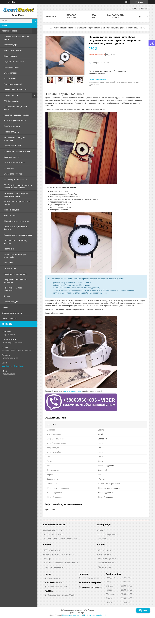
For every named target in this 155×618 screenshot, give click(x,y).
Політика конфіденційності (95, 615)
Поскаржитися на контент (72, 615)
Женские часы (104, 550)
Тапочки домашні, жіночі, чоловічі (15, 241)
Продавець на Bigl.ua (77, 613)
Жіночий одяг (10, 215)
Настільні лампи (11, 268)
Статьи (5, 307)
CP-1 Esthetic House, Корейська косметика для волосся (18, 186)
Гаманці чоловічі (11, 67)
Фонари (48, 558)
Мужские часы (104, 554)
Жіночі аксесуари (11, 209)
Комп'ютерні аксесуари (14, 162)
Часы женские (10, 78)
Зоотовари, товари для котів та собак (17, 202)
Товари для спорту (12, 145)
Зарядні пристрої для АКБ (15, 179)
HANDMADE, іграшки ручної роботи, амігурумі (16, 194)
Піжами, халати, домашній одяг (18, 235)
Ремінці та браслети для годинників (15, 255)
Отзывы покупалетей (108, 534)
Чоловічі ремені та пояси (15, 89)
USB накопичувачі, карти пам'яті (15, 108)
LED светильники (52, 550)
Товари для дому (11, 131)
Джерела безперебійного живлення (15, 280)
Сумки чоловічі (10, 73)
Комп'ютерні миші (12, 126)
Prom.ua (91, 610)
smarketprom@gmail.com (13, 366)
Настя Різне (9, 248)
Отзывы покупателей (12, 313)
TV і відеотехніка (11, 101)
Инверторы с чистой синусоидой (59, 554)
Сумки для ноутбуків (13, 173)
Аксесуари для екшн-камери (17, 115)
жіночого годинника (72, 391)
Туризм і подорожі (12, 95)
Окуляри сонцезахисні (14, 61)
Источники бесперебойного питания (61, 562)
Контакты (102, 538)
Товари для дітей (11, 301)
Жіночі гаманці (10, 56)
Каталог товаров (9, 30)
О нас (100, 530)
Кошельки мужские (107, 558)
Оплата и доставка (53, 530)
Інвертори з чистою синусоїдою (13, 289)
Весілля (7, 296)
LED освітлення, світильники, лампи (17, 37)
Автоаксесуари (11, 44)
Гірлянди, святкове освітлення (17, 151)
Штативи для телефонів (15, 120)
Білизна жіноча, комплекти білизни (16, 228)
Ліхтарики (8, 262)
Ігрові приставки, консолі (15, 274)
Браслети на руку (12, 157)
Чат (143, 610)
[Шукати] (34, 20)
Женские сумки (105, 567)
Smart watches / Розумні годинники (14, 138)
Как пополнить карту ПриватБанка (60, 538)
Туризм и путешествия (54, 567)
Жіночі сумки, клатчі (13, 50)
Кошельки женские (107, 562)
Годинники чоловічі (13, 84)
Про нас (93, 16)
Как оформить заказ (115, 16)
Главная (51, 16)
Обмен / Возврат (9, 318)
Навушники (9, 168)
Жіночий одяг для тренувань (17, 221)
